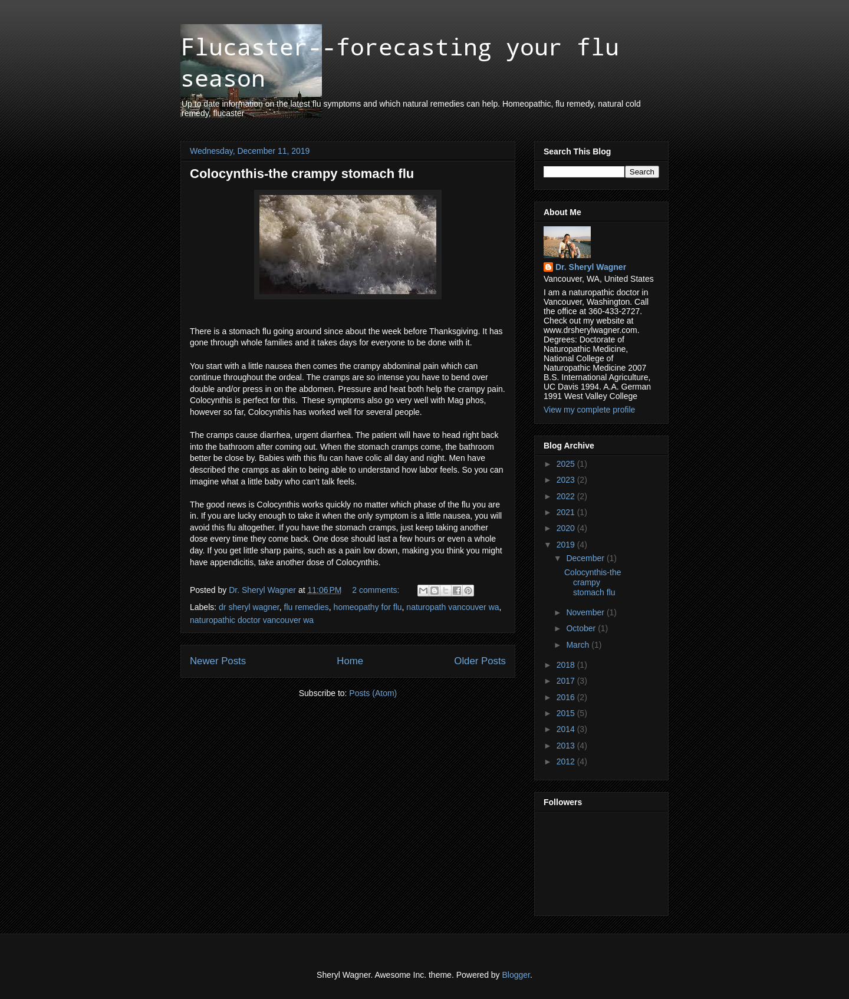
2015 (567, 713)
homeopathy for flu (368, 607)
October (582, 628)
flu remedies (306, 607)
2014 (567, 729)
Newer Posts (218, 661)
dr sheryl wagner (249, 607)
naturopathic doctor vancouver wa (252, 620)
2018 (567, 665)
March (578, 644)
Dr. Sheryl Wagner (590, 267)
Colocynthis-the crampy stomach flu (302, 173)
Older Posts (480, 661)
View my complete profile (589, 409)
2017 (567, 680)
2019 (567, 544)
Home (350, 661)
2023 (567, 479)
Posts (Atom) (373, 693)
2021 (567, 512)
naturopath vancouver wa (452, 607)
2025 (567, 464)
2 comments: (377, 590)
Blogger (516, 975)
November (586, 612)
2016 (567, 697)
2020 (567, 528)
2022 (567, 496)
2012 (567, 761)
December (586, 558)
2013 (567, 745)
